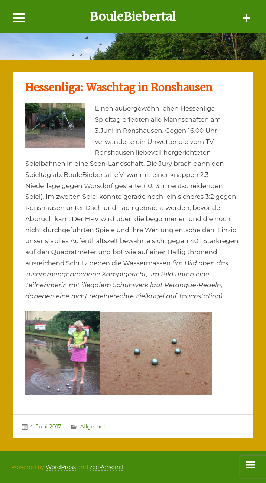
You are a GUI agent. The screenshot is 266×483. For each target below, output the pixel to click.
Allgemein (94, 426)
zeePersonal (106, 466)
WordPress (61, 466)
